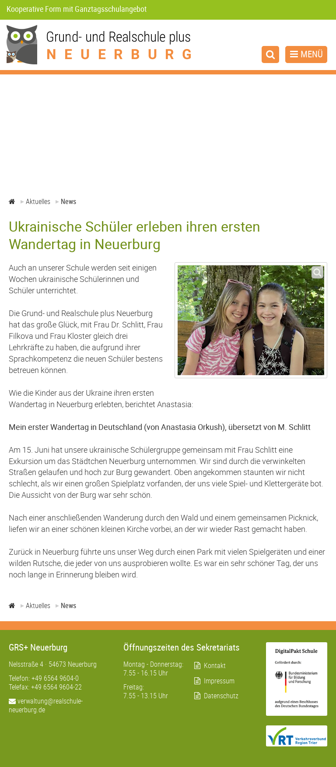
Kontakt (215, 665)
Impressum (219, 681)
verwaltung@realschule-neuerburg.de (46, 705)
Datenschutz (221, 695)
